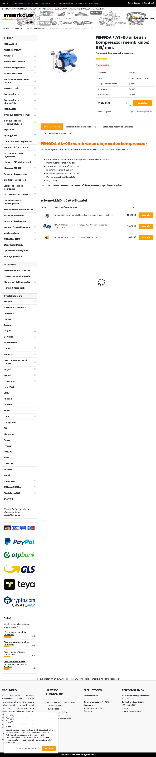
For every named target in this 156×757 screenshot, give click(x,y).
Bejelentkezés (134, 3)
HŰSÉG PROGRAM (45, 9)
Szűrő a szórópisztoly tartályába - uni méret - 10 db (111, 281)
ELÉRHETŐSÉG (61, 9)
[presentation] (42, 278)
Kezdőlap (7, 28)
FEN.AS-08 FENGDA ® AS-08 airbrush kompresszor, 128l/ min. (78, 237)
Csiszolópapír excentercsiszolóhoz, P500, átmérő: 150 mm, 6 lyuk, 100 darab (140, 280)
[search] (100, 19)
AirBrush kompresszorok (35, 28)
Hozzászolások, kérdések (58, 133)
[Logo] (18, 19)
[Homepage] (3, 9)
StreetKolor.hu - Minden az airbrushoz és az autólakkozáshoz (17, 512)
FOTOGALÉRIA (98, 9)
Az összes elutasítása (28, 748)
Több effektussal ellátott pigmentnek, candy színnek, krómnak (16, 664)
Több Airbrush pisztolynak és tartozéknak (16, 643)
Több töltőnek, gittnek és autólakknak (14, 653)
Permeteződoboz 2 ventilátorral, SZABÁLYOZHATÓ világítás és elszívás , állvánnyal (53, 279)
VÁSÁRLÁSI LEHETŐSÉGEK (79, 9)
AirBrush (18, 28)
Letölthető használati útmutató (118, 126)
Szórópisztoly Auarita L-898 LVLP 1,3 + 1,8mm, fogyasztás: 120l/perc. (82, 280)
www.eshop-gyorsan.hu (83, 754)
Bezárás (49, 748)
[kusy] (124, 103)
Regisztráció (149, 3)
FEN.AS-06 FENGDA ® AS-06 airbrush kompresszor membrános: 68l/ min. (83, 215)
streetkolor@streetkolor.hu (49, 3)
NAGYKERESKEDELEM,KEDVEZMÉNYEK (20, 9)
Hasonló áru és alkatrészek (81, 126)
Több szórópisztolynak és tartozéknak (15, 633)
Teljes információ (52, 126)
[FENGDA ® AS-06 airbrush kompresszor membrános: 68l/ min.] (64, 58)
